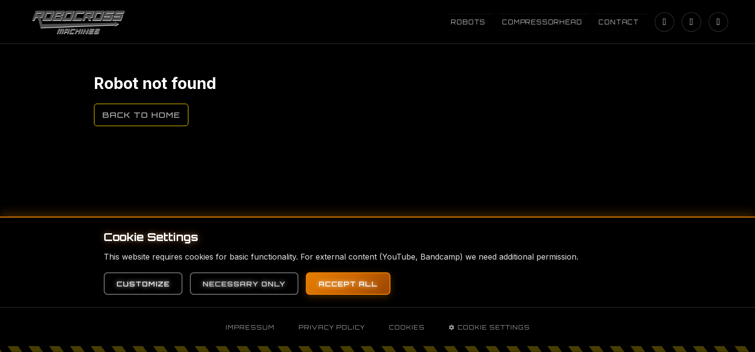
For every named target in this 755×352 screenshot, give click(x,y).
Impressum (250, 327)
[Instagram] (664, 22)
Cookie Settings (489, 327)
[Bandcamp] (718, 22)
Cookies (407, 327)
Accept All (348, 283)
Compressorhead (542, 22)
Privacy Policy (331, 327)
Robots (468, 22)
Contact (618, 22)
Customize (143, 283)
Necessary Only (244, 283)
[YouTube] (691, 22)
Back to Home (141, 115)
